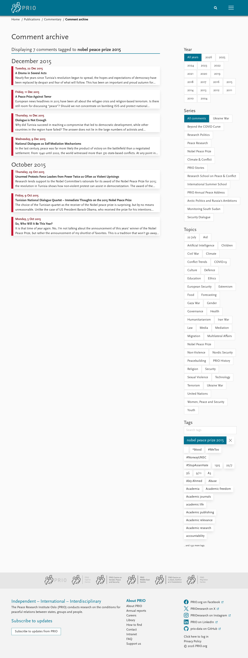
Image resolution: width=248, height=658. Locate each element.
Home (15, 19)
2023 (204, 65)
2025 (222, 57)
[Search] (215, 8)
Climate (211, 253)
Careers (131, 615)
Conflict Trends (197, 262)
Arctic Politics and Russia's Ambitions (212, 201)
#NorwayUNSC (196, 457)
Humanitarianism (199, 319)
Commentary (52, 19)
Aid (205, 237)
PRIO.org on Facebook (202, 602)
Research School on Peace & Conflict (211, 176)
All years (192, 57)
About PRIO (134, 606)
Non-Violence (196, 352)
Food (190, 295)
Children (227, 245)
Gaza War (193, 303)
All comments (196, 118)
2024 (190, 65)
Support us (133, 643)
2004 (204, 98)
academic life (195, 504)
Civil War (193, 253)
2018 (190, 82)
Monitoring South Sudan (203, 209)
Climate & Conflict (199, 159)
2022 (217, 65)
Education (194, 278)
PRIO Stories (195, 168)
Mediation (222, 328)
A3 (209, 473)
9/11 (198, 473)
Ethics (212, 278)
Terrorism (193, 385)
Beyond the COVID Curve (204, 126)
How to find (134, 625)
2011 (229, 90)
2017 (203, 82)
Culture (192, 270)
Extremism (225, 286)
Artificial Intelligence (200, 245)
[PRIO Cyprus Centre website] (79, 583)
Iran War (223, 319)
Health (214, 311)
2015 (229, 82)
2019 (217, 73)
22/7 (229, 465)
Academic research (198, 528)
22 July (191, 237)
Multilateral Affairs (219, 336)
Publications (32, 19)
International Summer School (207, 184)
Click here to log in (196, 636)
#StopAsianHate (197, 465)
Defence (209, 270)
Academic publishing (200, 512)
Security (210, 369)
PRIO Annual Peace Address (206, 192)
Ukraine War (221, 118)
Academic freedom (218, 489)
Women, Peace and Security (205, 402)
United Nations (197, 393)
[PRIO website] (53, 583)
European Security (199, 286)
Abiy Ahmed (194, 481)
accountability (195, 536)
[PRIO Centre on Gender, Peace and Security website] (107, 583)
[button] (231, 8)
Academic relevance (199, 520)
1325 (217, 465)
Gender (212, 303)
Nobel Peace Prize (199, 151)
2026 (208, 57)
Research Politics (198, 135)
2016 (216, 82)
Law (190, 328)
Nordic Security (222, 352)
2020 (203, 73)
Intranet (131, 634)
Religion (192, 369)
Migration (193, 336)
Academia (192, 489)
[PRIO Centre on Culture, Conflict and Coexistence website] (167, 583)
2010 (190, 98)
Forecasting (209, 295)
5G (188, 473)
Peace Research (197, 143)
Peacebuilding (196, 361)
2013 (203, 90)
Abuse (212, 481)
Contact (131, 629)
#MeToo (213, 449)
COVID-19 (220, 262)
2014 (190, 90)
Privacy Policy (192, 641)
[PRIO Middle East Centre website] (137, 583)
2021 (190, 73)
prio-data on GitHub (201, 628)
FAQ (129, 639)
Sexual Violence (197, 377)
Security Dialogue (198, 217)
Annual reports (136, 611)
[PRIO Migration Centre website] (195, 583)
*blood (197, 449)
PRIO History (221, 361)
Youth (191, 410)
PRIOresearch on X (200, 608)
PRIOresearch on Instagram (206, 615)
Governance (195, 311)
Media (204, 328)
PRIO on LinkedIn (199, 622)
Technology (222, 377)
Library (130, 620)
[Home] (23, 8)
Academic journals (198, 496)
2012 (216, 90)
